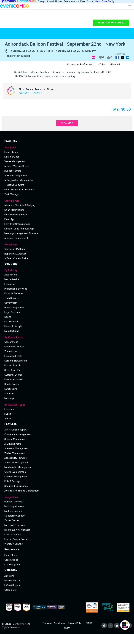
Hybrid (7, 413)
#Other (102, 64)
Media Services (12, 279)
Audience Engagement (16, 238)
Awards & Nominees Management (21, 490)
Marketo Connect (13, 511)
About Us (9, 575)
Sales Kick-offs (12, 370)
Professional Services (15, 288)
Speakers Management (16, 448)
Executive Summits (14, 379)
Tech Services (11, 298)
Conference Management (17, 434)
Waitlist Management (15, 453)
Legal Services (12, 312)
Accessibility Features (15, 457)
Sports (7, 317)
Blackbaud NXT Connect (17, 529)
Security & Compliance (16, 486)
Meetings (9, 398)
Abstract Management (15, 175)
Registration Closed (111, 22)
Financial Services (13, 293)
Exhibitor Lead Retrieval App (19, 228)
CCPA (67, 627)
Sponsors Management (16, 462)
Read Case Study (104, 1)
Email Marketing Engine (16, 214)
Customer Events (13, 374)
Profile (38, 93)
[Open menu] (130, 6)
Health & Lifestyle (13, 326)
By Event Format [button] (67, 337)
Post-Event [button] (67, 244)
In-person (9, 409)
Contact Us (10, 589)
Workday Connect (13, 543)
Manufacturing (11, 331)
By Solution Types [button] (67, 404)
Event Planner (11, 152)
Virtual (7, 418)
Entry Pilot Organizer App (17, 224)
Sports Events (11, 384)
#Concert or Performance (80, 64)
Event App (9, 219)
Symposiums (10, 388)
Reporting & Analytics (15, 253)
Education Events (13, 356)
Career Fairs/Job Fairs (15, 360)
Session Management (15, 439)
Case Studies (11, 559)
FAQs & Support (12, 585)
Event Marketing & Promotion (19, 189)
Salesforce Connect (14, 515)
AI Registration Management (18, 180)
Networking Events (14, 346)
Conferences (11, 342)
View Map (67, 123)
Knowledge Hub (12, 564)
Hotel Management (14, 307)
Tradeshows (10, 351)
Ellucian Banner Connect (16, 539)
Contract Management (15, 476)
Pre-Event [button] (67, 147)
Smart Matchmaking (14, 210)
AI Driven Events (12, 443)
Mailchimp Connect (14, 506)
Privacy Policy (75, 623)
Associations (10, 274)
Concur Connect (12, 534)
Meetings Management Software (21, 233)
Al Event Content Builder (16, 258)
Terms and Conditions (53, 623)
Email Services (11, 156)
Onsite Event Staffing (15, 472)
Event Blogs (10, 555)
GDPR (89, 623)
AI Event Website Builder (17, 166)
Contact (24, 93)
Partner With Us (12, 580)
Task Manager (11, 194)
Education (9, 284)
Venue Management (14, 161)
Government (10, 302)
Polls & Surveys (12, 481)
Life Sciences (11, 321)
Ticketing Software (14, 184)
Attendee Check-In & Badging (19, 205)
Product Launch (12, 365)
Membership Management (17, 467)
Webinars (9, 393)
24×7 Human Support (15, 429)
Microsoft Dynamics (14, 525)
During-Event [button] (67, 200)
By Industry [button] (67, 270)
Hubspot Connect (13, 501)
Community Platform (14, 249)
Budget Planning (12, 170)
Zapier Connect (12, 520)
